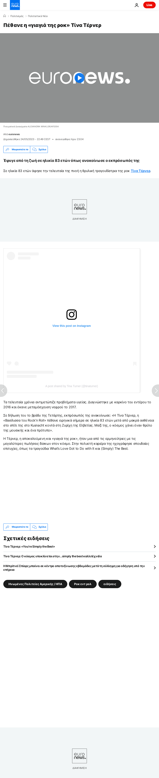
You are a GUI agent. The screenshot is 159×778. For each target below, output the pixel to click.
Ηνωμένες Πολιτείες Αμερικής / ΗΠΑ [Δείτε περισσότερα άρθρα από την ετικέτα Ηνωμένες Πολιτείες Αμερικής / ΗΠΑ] (35, 583)
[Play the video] (79, 78)
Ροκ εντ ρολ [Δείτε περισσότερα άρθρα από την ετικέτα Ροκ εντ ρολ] (83, 583)
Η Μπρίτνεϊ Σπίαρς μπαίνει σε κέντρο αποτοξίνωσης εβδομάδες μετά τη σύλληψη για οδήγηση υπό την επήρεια (74, 567)
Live (149, 5)
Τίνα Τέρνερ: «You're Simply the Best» (29, 546)
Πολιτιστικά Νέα (38, 16)
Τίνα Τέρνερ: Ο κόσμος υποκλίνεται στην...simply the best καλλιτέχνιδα (52, 556)
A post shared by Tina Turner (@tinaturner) (71, 386)
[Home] (4, 16)
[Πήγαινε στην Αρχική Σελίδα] (15, 5)
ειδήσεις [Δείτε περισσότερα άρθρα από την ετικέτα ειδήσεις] (110, 583)
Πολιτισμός (16, 16)
